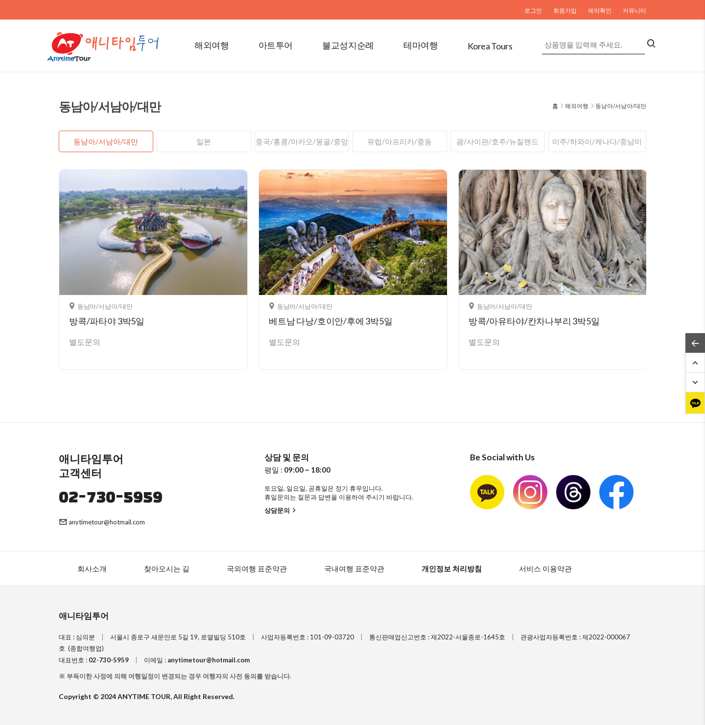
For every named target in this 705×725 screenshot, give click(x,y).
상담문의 (281, 510)
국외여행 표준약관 (257, 568)
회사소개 (92, 568)
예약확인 (599, 10)
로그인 (533, 10)
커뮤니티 (634, 10)
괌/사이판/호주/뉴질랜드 (497, 141)
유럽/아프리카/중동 (399, 141)
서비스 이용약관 (545, 568)
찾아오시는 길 (166, 568)
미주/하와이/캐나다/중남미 (597, 141)
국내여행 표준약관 (354, 568)
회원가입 (565, 10)
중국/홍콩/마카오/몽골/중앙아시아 (302, 144)
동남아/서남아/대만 (105, 141)
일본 (203, 141)
